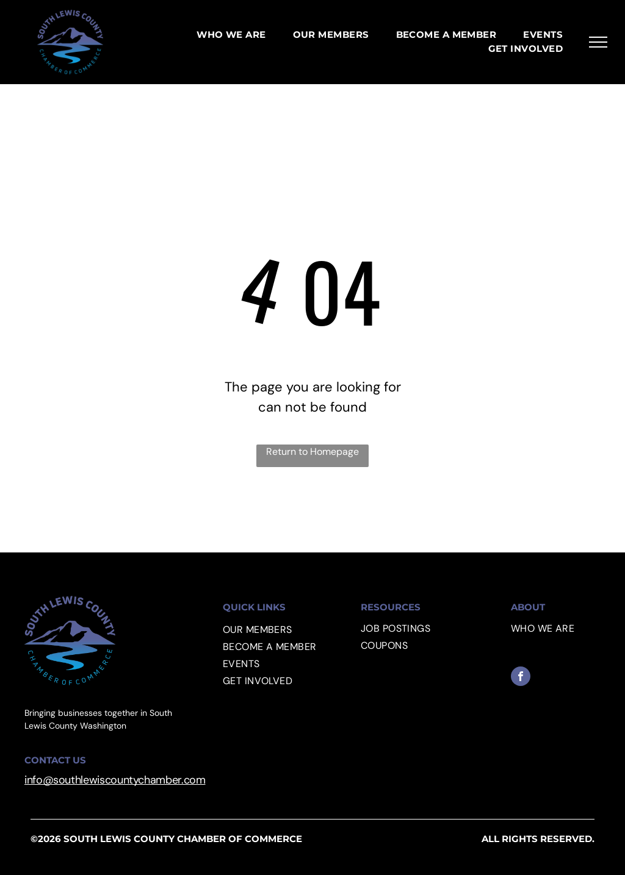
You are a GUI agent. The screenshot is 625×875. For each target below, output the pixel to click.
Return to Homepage (312, 451)
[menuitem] (231, 35)
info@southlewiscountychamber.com (114, 780)
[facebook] (520, 677)
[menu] (598, 42)
